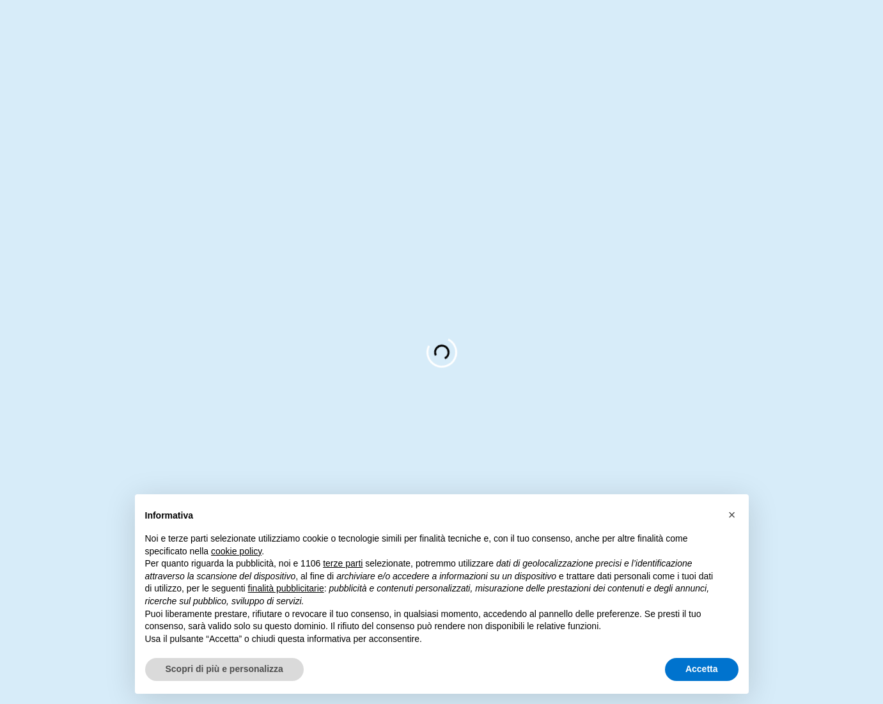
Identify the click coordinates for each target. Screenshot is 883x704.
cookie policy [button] (236, 551)
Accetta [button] (701, 669)
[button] (732, 515)
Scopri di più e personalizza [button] (224, 669)
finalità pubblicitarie (286, 588)
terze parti (343, 563)
